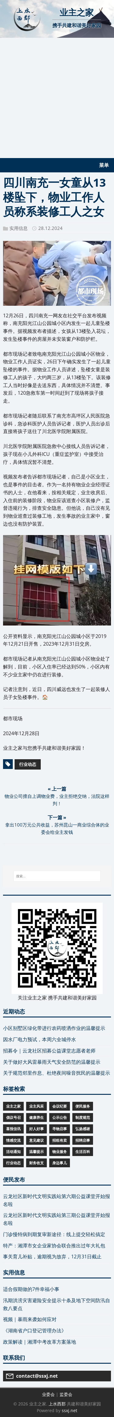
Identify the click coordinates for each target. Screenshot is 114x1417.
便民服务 (82, 1106)
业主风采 (36, 1106)
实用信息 (18, 228)
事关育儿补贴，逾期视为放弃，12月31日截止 (52, 1256)
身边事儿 (59, 1162)
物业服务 (59, 1151)
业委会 (48, 1394)
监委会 (66, 1394)
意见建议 (36, 1140)
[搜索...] (57, 876)
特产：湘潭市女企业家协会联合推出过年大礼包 (54, 1245)
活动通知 (13, 1151)
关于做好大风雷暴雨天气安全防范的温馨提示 (51, 1062)
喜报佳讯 (13, 1128)
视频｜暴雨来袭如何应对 (30, 1319)
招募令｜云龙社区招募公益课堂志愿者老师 (49, 1050)
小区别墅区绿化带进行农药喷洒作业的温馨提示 (54, 1028)
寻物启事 (59, 1128)
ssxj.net (69, 1410)
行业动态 (27, 764)
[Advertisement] (57, 98)
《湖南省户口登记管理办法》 (34, 1330)
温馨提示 (36, 1151)
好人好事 (36, 1128)
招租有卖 (59, 1140)
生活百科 (82, 1151)
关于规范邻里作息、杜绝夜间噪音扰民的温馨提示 (56, 1073)
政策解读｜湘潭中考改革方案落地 (39, 1341)
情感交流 (13, 1140)
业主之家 (13, 1106)
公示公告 (59, 1117)
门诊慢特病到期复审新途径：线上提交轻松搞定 (54, 1234)
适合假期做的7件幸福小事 (31, 1289)
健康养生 (36, 1117)
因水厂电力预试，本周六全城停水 (39, 1039)
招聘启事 (82, 1140)
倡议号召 (13, 1117)
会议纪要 (59, 1106)
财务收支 (36, 1162)
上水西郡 (57, 1404)
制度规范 (82, 1117)
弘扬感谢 (82, 1128)
